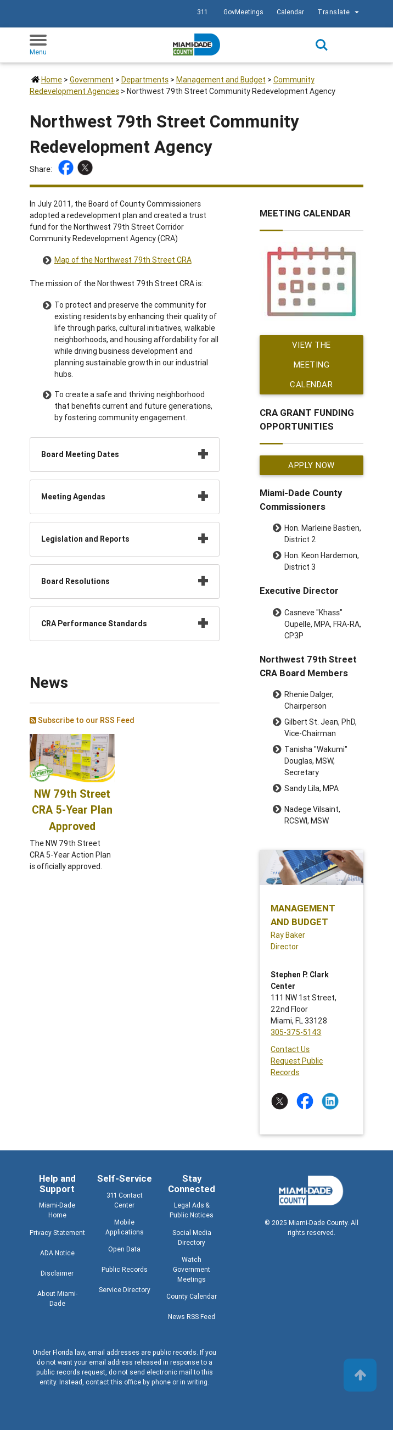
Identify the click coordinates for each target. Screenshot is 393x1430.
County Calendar (191, 1296)
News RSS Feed (191, 1316)
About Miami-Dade (57, 1298)
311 (202, 12)
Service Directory (124, 1290)
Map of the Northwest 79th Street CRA (123, 260)
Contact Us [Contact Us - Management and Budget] (290, 1049)
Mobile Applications (124, 1227)
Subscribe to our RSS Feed (82, 720)
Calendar (290, 12)
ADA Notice (57, 1253)
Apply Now (312, 465)
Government (92, 80)
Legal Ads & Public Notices (192, 1210)
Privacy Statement (57, 1232)
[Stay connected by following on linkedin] (332, 1101)
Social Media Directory (191, 1237)
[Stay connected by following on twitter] (282, 1101)
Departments (145, 80)
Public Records (125, 1269)
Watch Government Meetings (191, 1269)
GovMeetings (243, 12)
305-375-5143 (296, 1032)
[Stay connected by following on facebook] (307, 1101)
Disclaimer (57, 1273)
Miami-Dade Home (57, 1210)
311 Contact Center (124, 1200)
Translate (339, 12)
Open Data (124, 1249)
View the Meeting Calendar (311, 365)
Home (51, 80)
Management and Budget (221, 80)
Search (322, 45)
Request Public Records (297, 1066)
